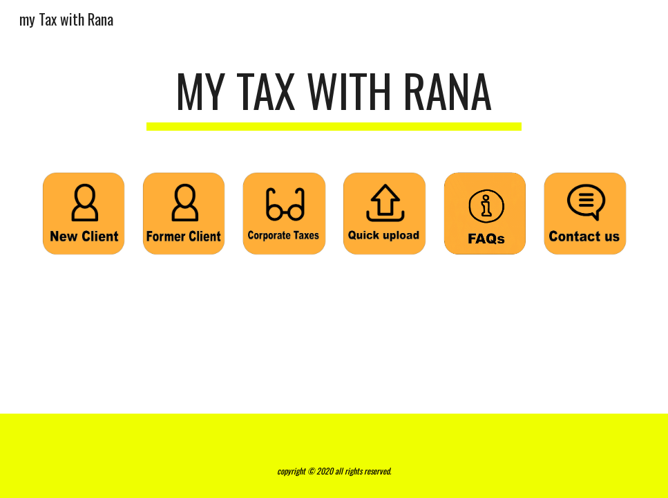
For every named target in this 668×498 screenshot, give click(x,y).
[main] (334, 97)
